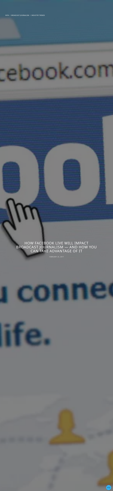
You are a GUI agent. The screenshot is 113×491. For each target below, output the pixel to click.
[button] (108, 487)
